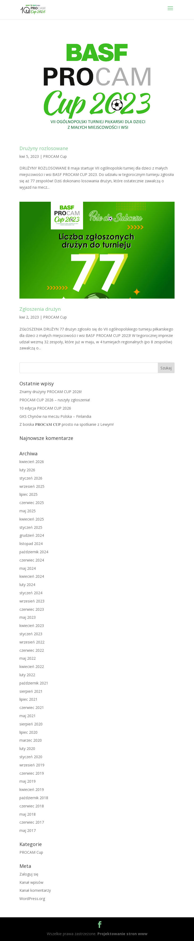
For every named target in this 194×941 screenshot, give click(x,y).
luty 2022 (27, 674)
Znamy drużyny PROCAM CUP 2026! (50, 391)
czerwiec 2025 (31, 502)
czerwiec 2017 (31, 822)
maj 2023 (27, 617)
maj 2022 (27, 658)
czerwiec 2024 (31, 560)
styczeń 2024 (30, 592)
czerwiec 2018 (31, 805)
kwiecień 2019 (31, 789)
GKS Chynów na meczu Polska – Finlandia (55, 416)
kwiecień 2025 (31, 519)
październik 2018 (33, 797)
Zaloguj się (28, 874)
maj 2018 (27, 814)
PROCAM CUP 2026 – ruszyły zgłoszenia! (54, 399)
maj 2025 (27, 510)
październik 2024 (33, 551)
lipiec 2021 (28, 699)
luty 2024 (27, 584)
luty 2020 (27, 748)
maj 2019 (27, 781)
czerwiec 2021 (31, 707)
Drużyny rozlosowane (43, 148)
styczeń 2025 (30, 527)
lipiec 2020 (28, 732)
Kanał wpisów (31, 882)
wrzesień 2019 (31, 764)
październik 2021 (33, 683)
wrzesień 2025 (31, 486)
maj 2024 (27, 568)
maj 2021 (27, 715)
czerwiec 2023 (31, 609)
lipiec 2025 (28, 494)
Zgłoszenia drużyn (40, 309)
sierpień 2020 (31, 724)
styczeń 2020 (30, 756)
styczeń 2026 (30, 478)
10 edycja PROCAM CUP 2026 (45, 408)
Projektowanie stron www (122, 933)
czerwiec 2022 (31, 650)
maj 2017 (27, 830)
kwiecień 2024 (31, 576)
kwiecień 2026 (31, 461)
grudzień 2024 (31, 535)
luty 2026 (27, 469)
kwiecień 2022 (31, 666)
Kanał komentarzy (35, 890)
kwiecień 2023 (31, 625)
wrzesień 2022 (31, 642)
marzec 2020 (30, 740)
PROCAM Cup (55, 156)
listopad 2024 (31, 543)
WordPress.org (32, 898)
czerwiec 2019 (31, 773)
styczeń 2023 (30, 633)
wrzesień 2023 (31, 601)
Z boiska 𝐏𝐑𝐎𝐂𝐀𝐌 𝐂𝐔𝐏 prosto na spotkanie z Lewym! (66, 424)
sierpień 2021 (31, 691)
